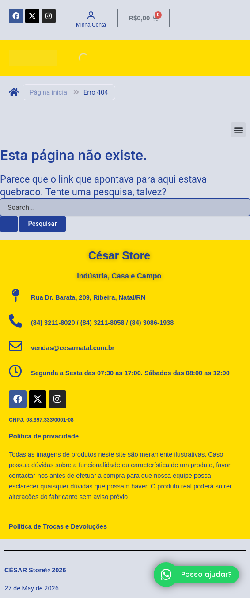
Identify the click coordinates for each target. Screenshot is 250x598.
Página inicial (49, 92)
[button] (238, 129)
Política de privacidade (44, 436)
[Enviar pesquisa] (9, 224)
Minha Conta (91, 25)
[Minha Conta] (91, 15)
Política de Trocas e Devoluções (58, 526)
